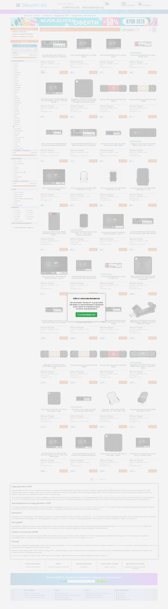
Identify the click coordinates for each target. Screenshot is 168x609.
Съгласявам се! (86, 314)
